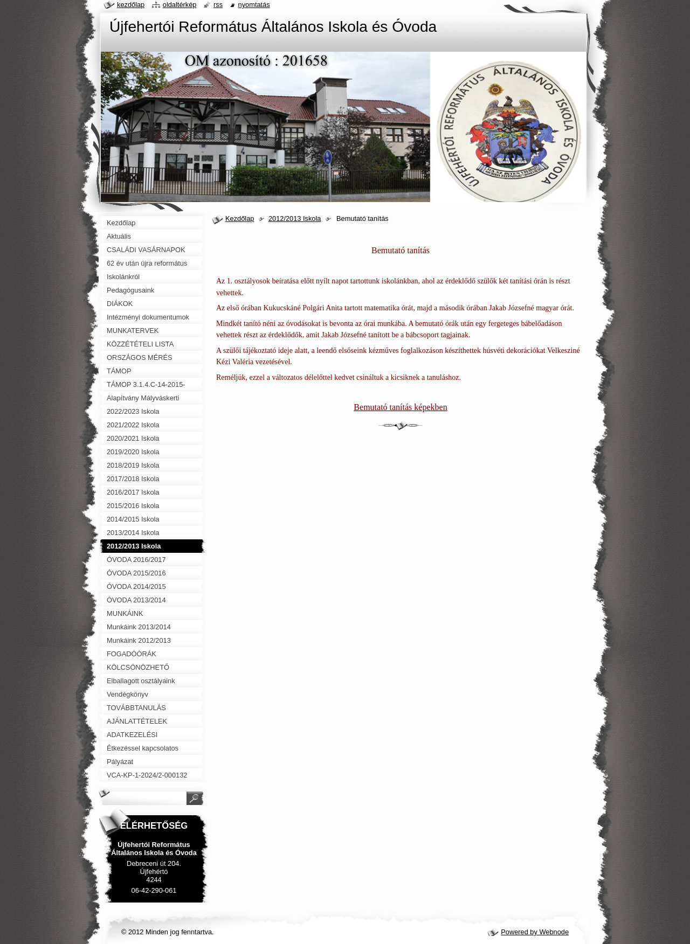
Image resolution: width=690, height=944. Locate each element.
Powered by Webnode (535, 932)
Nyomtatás (254, 5)
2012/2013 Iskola (294, 218)
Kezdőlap (239, 218)
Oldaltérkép (180, 5)
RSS (218, 5)
